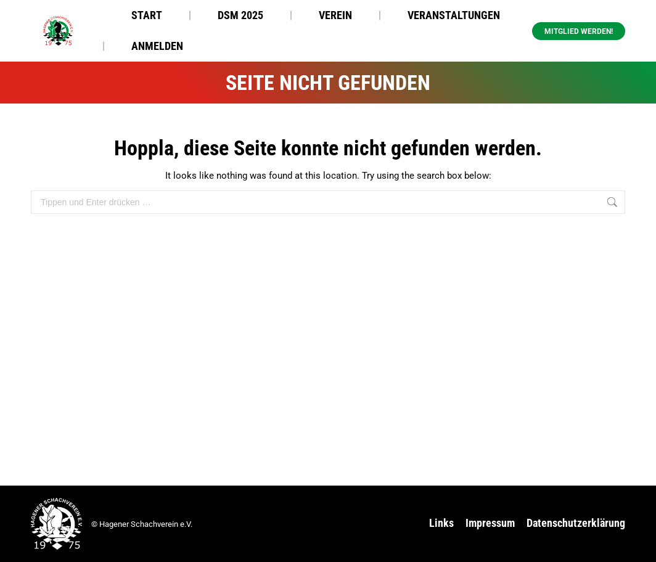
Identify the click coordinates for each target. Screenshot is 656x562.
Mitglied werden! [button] (578, 31)
